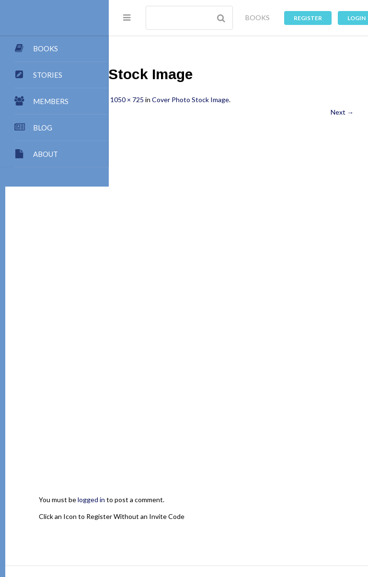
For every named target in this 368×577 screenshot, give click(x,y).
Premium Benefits (228, 520)
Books (190, 510)
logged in (194, 396)
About (132, 501)
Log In (195, 538)
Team (245, 501)
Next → (342, 112)
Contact (302, 501)
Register (308, 18)
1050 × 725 (230, 99)
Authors (220, 510)
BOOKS (257, 17)
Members (178, 520)
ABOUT (45, 154)
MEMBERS (51, 101)
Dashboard (139, 520)
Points (272, 501)
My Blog (160, 510)
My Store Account (269, 510)
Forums (134, 529)
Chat (161, 529)
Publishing (166, 501)
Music (246, 529)
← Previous (140, 112)
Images (188, 529)
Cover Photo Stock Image (294, 99)
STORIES (47, 75)
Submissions (209, 501)
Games (218, 529)
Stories (274, 520)
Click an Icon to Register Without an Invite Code (215, 413)
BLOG (42, 127)
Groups (305, 520)
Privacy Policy (284, 529)
